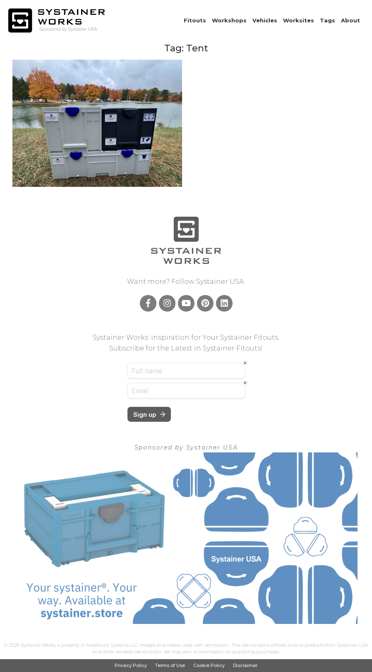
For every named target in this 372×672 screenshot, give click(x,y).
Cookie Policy (209, 665)
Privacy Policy (131, 665)
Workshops (229, 20)
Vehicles (264, 20)
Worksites (298, 20)
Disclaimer (245, 665)
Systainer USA (220, 281)
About (350, 20)
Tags (327, 20)
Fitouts (195, 20)
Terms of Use (170, 665)
